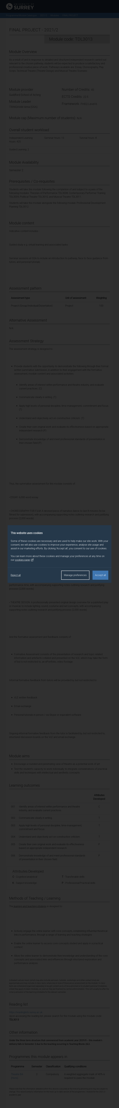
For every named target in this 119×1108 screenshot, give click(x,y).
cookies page (24, 559)
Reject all (16, 575)
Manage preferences (75, 575)
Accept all (100, 575)
